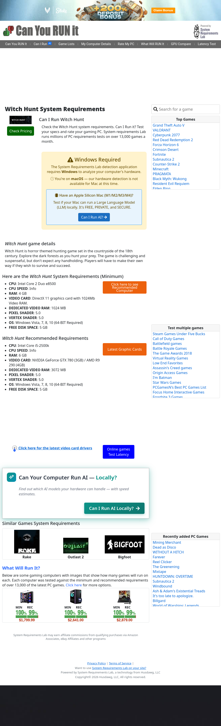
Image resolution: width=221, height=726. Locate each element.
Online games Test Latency (118, 452)
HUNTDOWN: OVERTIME (173, 576)
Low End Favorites (168, 363)
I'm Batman (162, 377)
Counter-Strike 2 (166, 164)
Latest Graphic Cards (125, 349)
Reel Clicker (162, 561)
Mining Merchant (167, 542)
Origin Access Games (170, 372)
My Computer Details (96, 44)
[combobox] (188, 109)
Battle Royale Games (170, 348)
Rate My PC (126, 44)
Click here (74, 585)
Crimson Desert (166, 149)
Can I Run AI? (94, 217)
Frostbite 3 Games (168, 397)
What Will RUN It (152, 44)
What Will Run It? (21, 568)
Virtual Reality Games (170, 358)
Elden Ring (161, 188)
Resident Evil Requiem (171, 183)
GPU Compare (181, 44)
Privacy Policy (96, 663)
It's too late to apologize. (173, 595)
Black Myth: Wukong (170, 178)
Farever (159, 557)
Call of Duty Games (168, 338)
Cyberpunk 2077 (166, 135)
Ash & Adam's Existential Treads (179, 591)
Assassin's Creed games (172, 367)
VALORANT (162, 130)
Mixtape (159, 571)
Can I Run (42, 44)
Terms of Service (120, 663)
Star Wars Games (167, 382)
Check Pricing (20, 131)
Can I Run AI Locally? (114, 508)
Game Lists (66, 44)
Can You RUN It (16, 44)
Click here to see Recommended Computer (124, 287)
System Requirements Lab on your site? (119, 668)
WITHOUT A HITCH (168, 552)
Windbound (162, 586)
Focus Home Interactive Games (178, 392)
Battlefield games (167, 343)
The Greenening (166, 566)
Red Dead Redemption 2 (173, 139)
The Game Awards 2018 (172, 353)
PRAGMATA (162, 173)
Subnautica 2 (163, 159)
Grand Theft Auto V (168, 125)
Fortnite (159, 154)
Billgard (159, 600)
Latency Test (207, 44)
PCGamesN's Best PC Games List (179, 387)
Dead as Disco (164, 547)
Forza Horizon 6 (166, 144)
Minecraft (161, 169)
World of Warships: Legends (176, 605)
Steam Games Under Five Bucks (179, 333)
